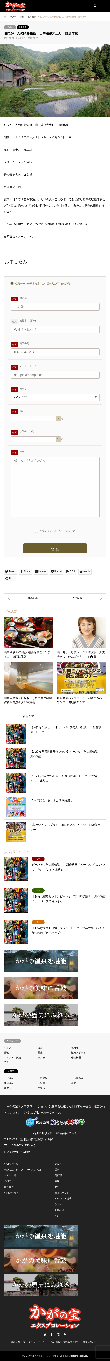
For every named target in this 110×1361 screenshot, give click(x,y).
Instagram (58, 1334)
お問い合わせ (11, 1192)
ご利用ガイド (11, 1181)
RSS (65, 1334)
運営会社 (9, 1186)
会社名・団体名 (28, 320)
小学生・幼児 (27, 431)
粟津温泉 (9, 1083)
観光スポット (78, 1052)
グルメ (7, 1047)
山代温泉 (9, 1078)
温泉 (40, 1047)
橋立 (73, 1083)
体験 (10, 27)
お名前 (23, 298)
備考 (22, 451)
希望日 (23, 388)
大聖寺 (41, 1083)
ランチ (41, 1057)
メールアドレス (28, 366)
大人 (22, 410)
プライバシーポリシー (51, 531)
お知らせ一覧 (11, 1163)
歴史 (40, 1052)
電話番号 (24, 343)
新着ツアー (30, 716)
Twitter (45, 1334)
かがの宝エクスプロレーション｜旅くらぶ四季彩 (46, 1356)
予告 (6, 1062)
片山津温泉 (77, 1078)
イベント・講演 (12, 1057)
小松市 (41, 1088)
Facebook (51, 1334)
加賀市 (7, 1088)
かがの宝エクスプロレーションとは (23, 1169)
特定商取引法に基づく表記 (65, 1342)
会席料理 (76, 1057)
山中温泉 (23, 27)
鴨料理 (74, 1047)
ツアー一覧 (10, 1175)
